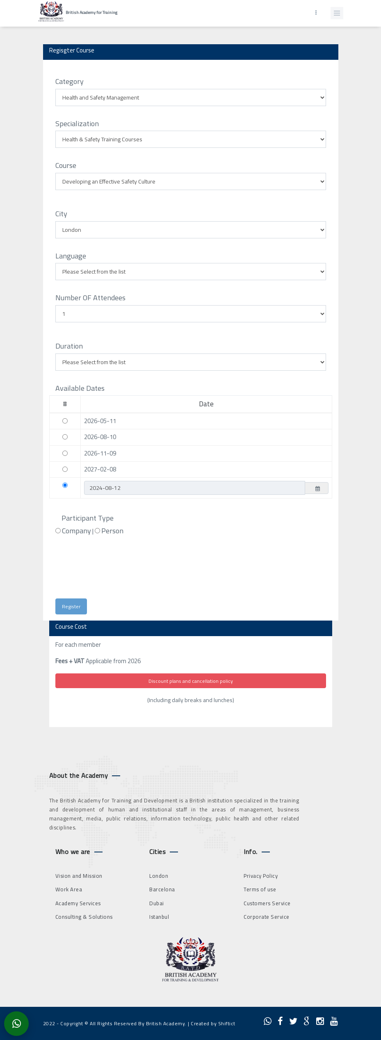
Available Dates (80, 388)
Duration (69, 346)
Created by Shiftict (213, 1023)
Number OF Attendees (90, 297)
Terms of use (260, 889)
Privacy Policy (261, 876)
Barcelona (162, 889)
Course (65, 165)
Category (69, 81)
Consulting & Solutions (84, 917)
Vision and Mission (79, 876)
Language (70, 256)
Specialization (77, 123)
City (61, 213)
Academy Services (78, 903)
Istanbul (159, 917)
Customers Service (267, 903)
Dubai (156, 903)
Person (112, 531)
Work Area (68, 889)
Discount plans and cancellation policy (190, 681)
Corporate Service (267, 917)
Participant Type (88, 518)
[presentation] (128, 570)
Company (76, 531)
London (158, 876)
